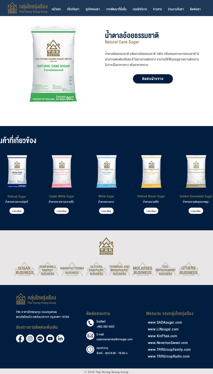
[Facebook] (20, 339)
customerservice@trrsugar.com (114, 339)
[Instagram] (30, 339)
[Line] (40, 339)
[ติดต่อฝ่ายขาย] (153, 78)
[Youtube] (50, 339)
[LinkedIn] (60, 339)
